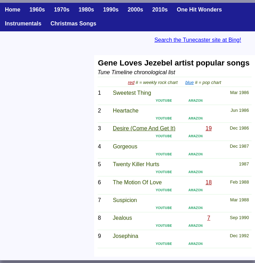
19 (209, 128)
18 (209, 182)
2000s (135, 10)
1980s (86, 10)
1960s (37, 10)
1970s (62, 10)
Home (12, 10)
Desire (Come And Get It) (144, 128)
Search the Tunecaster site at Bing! (197, 40)
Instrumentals (23, 23)
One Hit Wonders (199, 10)
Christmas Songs (73, 23)
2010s (160, 10)
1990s (111, 10)
